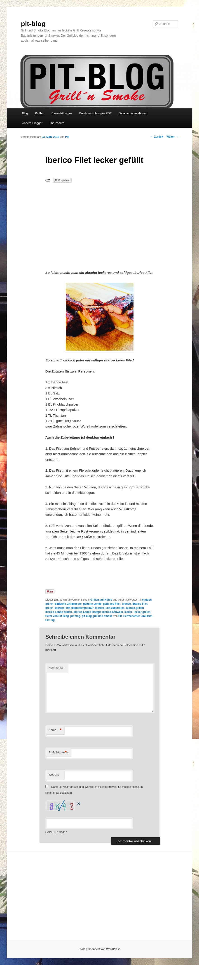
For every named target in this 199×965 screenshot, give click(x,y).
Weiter (172, 136)
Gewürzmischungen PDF (95, 113)
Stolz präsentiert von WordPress (99, 949)
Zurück (156, 136)
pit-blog (33, 23)
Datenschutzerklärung (133, 113)
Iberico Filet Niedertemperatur (74, 607)
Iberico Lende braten (58, 612)
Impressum (56, 123)
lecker (128, 612)
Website (54, 774)
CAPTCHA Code (55, 832)
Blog (25, 113)
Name (55, 730)
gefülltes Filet (111, 603)
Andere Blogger (32, 123)
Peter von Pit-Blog (57, 616)
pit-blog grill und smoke (97, 616)
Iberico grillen (135, 607)
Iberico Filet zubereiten (110, 607)
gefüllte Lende (92, 603)
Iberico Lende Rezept (87, 612)
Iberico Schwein (112, 612)
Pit (66, 137)
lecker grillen (142, 612)
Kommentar (57, 667)
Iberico (126, 603)
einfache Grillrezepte (68, 603)
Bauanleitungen (62, 113)
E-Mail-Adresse (59, 752)
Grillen (39, 113)
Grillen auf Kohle (101, 599)
